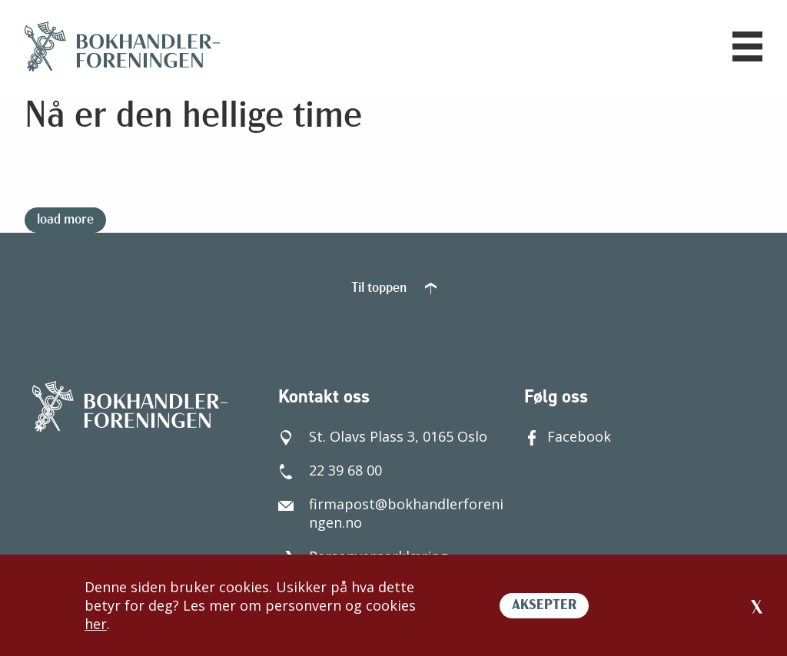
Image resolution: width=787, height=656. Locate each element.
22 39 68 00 (330, 470)
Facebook (567, 436)
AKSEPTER (544, 605)
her (96, 624)
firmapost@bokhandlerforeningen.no (390, 513)
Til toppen (394, 288)
